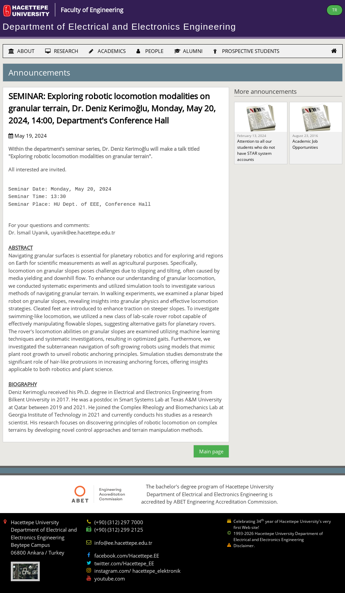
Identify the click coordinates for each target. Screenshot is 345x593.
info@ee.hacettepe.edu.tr (123, 542)
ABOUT (21, 51)
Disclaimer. (244, 545)
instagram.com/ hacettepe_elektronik (137, 570)
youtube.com (109, 578)
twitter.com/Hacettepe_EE (124, 563)
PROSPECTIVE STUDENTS (246, 51)
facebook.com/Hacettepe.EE (126, 555)
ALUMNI (188, 51)
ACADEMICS (107, 51)
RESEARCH (61, 51)
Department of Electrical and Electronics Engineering (119, 27)
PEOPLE (149, 51)
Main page (211, 451)
